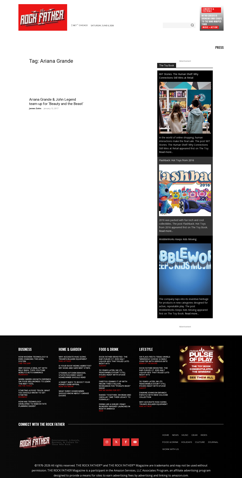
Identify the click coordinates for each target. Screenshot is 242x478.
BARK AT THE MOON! (148, 363)
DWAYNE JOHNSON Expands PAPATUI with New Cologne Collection (153, 395)
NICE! (101, 411)
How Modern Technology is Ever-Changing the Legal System (33, 359)
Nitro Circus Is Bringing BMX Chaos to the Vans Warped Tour (212, 20)
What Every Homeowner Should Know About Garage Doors (74, 393)
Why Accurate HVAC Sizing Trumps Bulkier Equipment (73, 358)
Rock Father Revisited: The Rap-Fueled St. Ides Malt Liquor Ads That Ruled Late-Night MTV (114, 360)
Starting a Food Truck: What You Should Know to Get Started (34, 392)
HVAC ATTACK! (65, 361)
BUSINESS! (22, 397)
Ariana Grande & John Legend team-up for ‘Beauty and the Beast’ (56, 101)
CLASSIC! (102, 365)
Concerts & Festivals (208, 9)
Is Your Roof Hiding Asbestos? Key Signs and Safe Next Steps (75, 367)
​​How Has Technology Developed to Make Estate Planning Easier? (32, 404)
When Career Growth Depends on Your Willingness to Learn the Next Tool (34, 381)
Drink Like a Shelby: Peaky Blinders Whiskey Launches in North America (114, 406)
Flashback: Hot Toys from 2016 (176, 160)
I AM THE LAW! (24, 363)
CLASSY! (102, 377)
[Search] (192, 25)
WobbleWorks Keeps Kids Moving (177, 239)
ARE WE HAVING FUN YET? (110, 390)
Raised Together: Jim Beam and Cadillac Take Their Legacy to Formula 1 (115, 397)
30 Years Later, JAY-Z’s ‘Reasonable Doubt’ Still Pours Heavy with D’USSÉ (112, 372)
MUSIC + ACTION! (210, 27)
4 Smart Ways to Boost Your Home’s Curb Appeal (74, 383)
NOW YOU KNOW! (66, 386)
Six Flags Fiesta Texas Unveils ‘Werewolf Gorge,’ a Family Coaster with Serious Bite (154, 359)
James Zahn (35, 108)
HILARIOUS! (23, 374)
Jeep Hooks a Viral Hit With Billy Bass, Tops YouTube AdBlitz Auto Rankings (32, 370)
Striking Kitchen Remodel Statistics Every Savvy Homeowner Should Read (72, 375)
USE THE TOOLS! (25, 386)
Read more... (166, 152)
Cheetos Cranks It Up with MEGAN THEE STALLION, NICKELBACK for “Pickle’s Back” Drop (114, 384)
